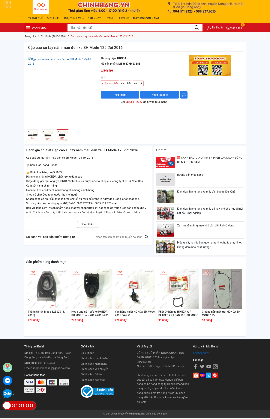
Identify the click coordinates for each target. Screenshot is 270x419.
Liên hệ (124, 18)
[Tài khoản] (215, 28)
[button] (29, 299)
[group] (62, 91)
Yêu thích (120, 94)
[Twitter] (202, 367)
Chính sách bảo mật (93, 381)
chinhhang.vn (201, 354)
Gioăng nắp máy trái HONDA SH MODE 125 (221, 314)
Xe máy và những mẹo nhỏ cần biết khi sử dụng (205, 225)
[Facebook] (195, 367)
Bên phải (126, 83)
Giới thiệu (53, 18)
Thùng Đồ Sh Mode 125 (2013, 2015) (46, 314)
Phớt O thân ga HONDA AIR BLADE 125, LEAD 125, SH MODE (175, 314)
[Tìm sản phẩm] (135, 27)
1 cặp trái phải (110, 83)
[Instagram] (215, 367)
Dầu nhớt (96, 18)
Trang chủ (35, 18)
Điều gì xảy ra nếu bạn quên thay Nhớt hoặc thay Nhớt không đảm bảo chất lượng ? (209, 245)
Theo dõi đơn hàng (146, 18)
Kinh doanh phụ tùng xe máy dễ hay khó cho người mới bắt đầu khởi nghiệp (210, 211)
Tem (111, 18)
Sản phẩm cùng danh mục (46, 262)
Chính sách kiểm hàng (94, 364)
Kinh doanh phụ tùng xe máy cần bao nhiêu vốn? (206, 191)
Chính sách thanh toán (94, 359)
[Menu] (28, 27)
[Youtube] (208, 367)
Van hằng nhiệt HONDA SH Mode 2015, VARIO (131, 314)
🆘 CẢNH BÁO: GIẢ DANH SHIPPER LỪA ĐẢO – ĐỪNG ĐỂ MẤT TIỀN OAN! (209, 160)
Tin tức (161, 150)
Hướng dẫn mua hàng (190, 174)
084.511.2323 (134, 101)
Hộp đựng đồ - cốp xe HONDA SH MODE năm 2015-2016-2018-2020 (91, 314)
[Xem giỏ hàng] (234, 27)
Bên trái (138, 83)
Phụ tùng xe (74, 18)
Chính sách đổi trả (92, 375)
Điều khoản (87, 354)
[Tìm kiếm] (197, 27)
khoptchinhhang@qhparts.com (51, 369)
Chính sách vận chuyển (94, 370)
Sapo (164, 415)
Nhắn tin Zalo (160, 94)
